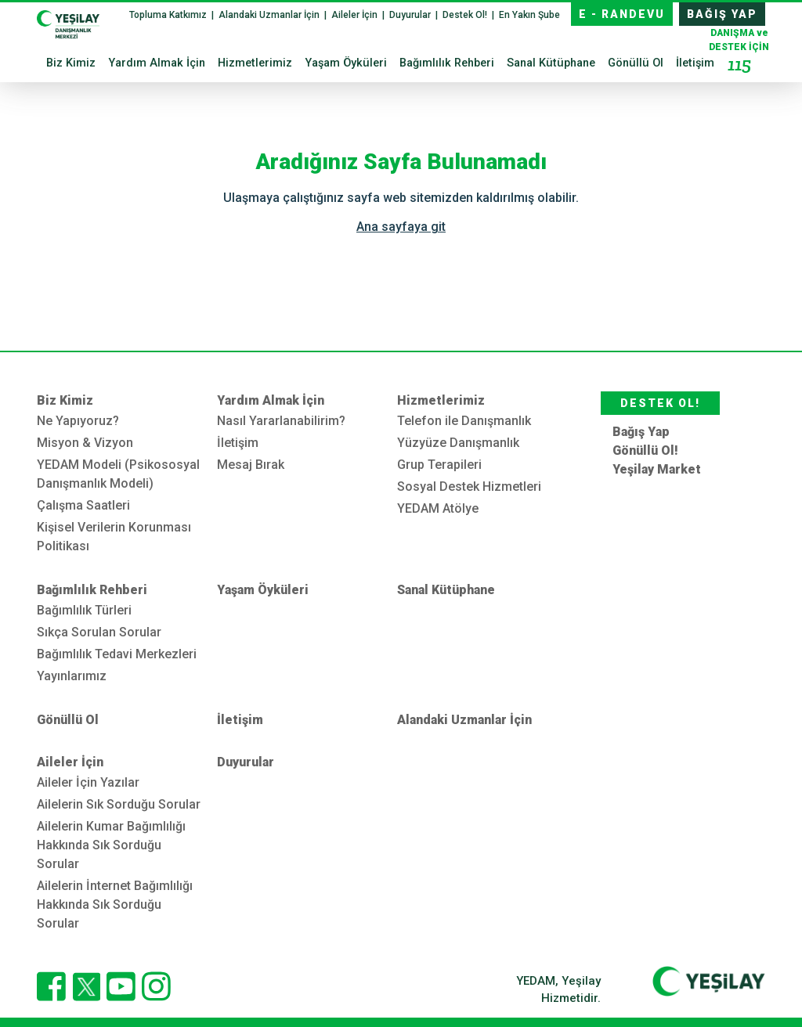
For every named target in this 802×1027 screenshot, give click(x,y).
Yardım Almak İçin (156, 63)
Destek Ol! (466, 14)
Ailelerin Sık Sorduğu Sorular (118, 804)
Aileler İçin (355, 14)
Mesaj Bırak (250, 464)
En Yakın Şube (529, 14)
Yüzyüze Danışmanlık (458, 442)
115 (739, 63)
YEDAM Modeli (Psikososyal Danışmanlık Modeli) (118, 474)
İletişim (695, 63)
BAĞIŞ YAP (722, 14)
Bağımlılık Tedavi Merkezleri (117, 654)
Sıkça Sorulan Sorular (99, 632)
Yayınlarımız (72, 675)
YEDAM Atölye (438, 508)
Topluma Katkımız (169, 14)
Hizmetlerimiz (255, 63)
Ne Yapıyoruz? (78, 420)
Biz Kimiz (71, 63)
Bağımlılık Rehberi (446, 63)
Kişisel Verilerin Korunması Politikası (114, 536)
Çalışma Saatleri (83, 505)
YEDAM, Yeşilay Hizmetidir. (558, 990)
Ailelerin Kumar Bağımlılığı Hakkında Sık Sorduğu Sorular (111, 845)
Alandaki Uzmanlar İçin (270, 14)
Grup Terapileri (439, 464)
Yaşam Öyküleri (346, 63)
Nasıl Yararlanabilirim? (281, 420)
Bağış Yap (641, 431)
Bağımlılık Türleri (84, 610)
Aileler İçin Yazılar (88, 782)
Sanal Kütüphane (551, 63)
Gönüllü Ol (635, 63)
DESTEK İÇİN (739, 52)
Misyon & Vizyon (85, 442)
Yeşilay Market (656, 469)
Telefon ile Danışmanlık (464, 420)
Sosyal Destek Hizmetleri (469, 486)
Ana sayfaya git (401, 226)
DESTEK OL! (660, 403)
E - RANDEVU (622, 14)
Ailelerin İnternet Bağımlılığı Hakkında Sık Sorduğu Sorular (115, 904)
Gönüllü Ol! (645, 450)
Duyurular (411, 14)
